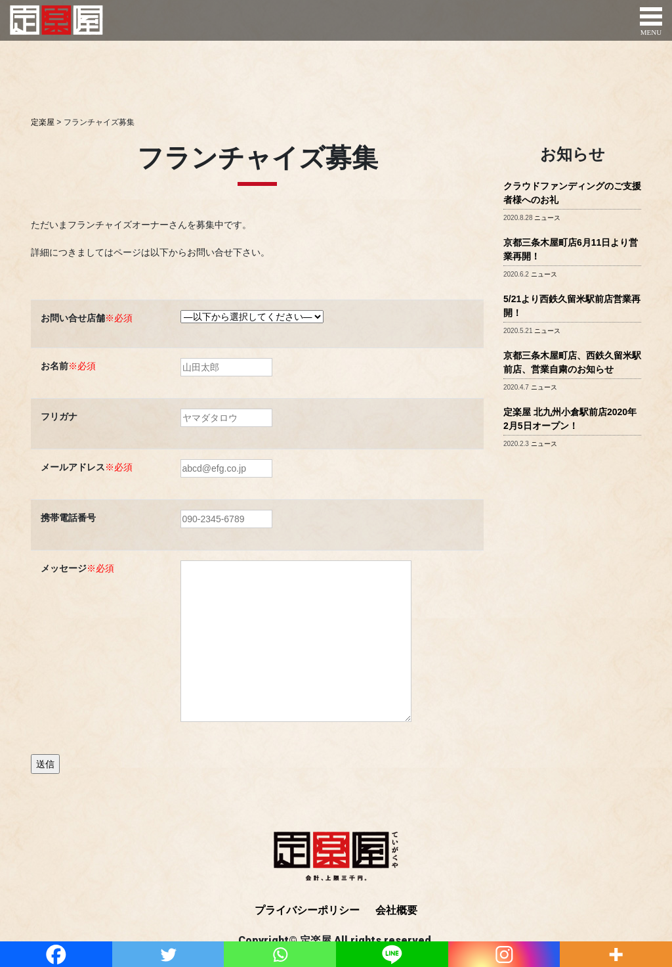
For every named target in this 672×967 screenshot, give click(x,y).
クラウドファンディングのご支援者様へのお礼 (572, 193)
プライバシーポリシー (307, 910)
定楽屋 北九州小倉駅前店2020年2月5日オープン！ (570, 419)
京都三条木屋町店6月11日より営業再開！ (570, 249)
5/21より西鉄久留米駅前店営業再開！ (571, 306)
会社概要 (396, 910)
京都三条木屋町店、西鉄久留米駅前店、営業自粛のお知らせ (572, 362)
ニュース (547, 217)
